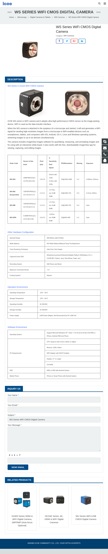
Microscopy (22, 25)
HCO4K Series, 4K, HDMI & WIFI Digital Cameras (54, 524)
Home (11, 25)
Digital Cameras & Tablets (40, 25)
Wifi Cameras (59, 25)
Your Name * (13, 403)
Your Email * (13, 412)
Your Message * (14, 432)
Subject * (11, 422)
